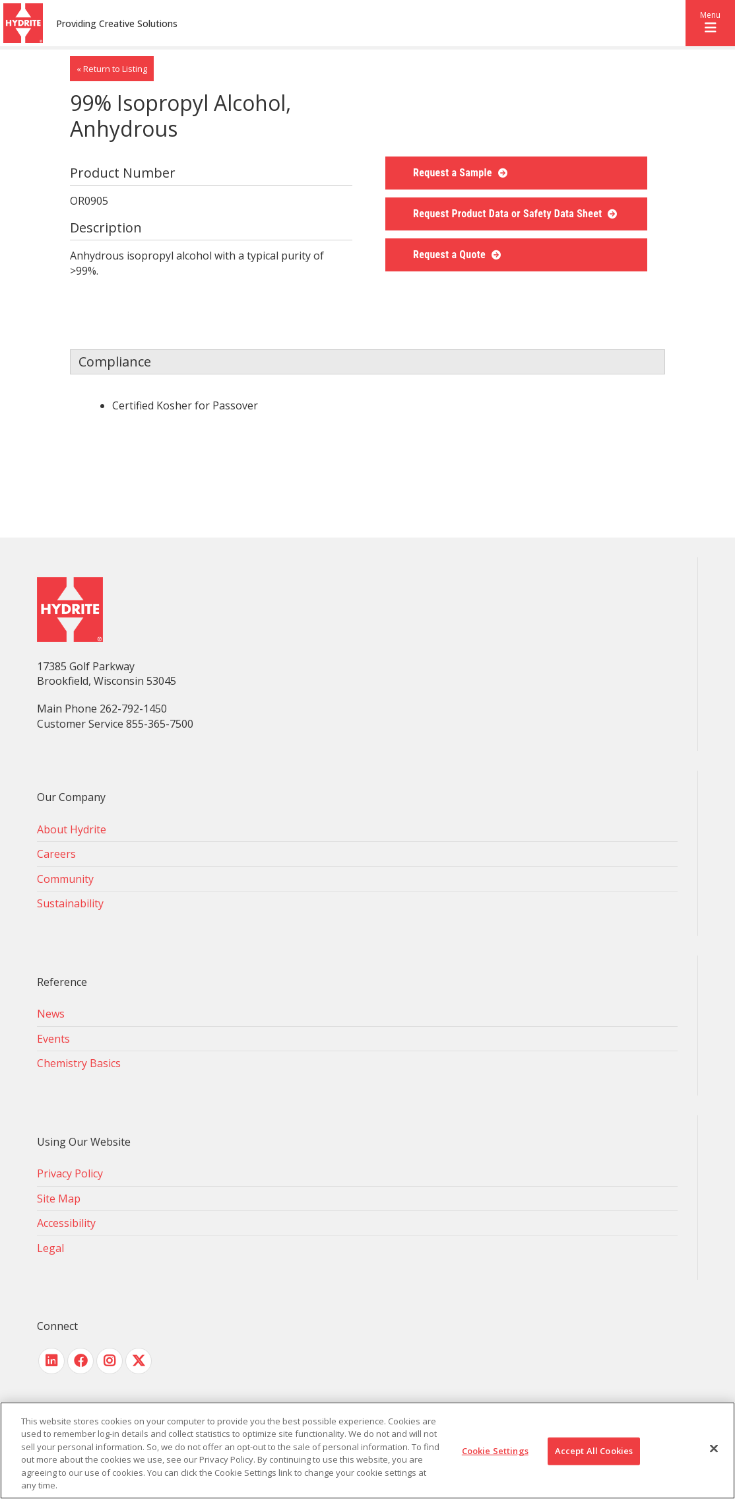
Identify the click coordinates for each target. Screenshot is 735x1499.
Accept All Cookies (594, 1451)
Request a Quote (450, 254)
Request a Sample (454, 172)
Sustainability (70, 903)
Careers (56, 854)
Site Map (58, 1198)
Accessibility (66, 1223)
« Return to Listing (112, 69)
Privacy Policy (70, 1173)
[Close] (713, 1448)
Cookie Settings (495, 1451)
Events (53, 1038)
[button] (710, 23)
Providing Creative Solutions (116, 23)
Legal (50, 1248)
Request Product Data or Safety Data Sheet (509, 213)
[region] (367, 1450)
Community (65, 879)
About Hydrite (71, 829)
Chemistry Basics (79, 1063)
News (51, 1013)
